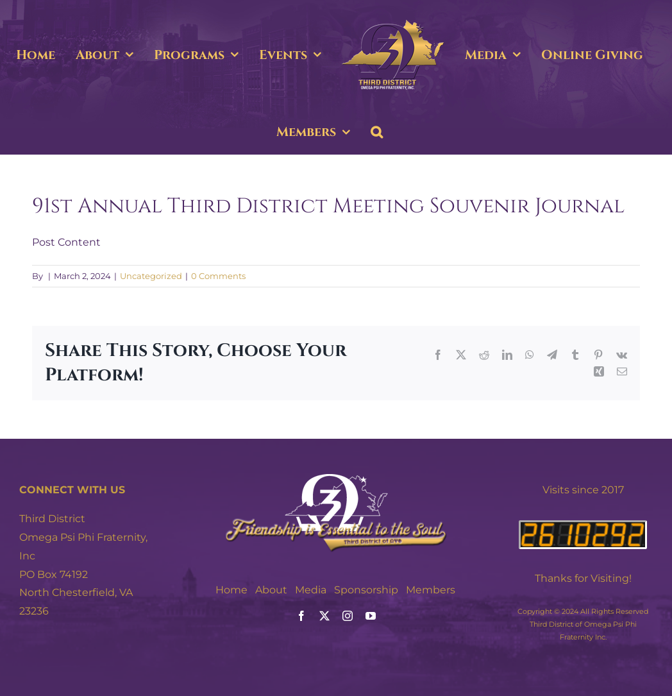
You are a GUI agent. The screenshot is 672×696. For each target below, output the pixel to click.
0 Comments (218, 276)
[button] (376, 132)
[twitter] (324, 616)
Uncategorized (151, 276)
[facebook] (301, 616)
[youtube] (370, 616)
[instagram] (347, 616)
